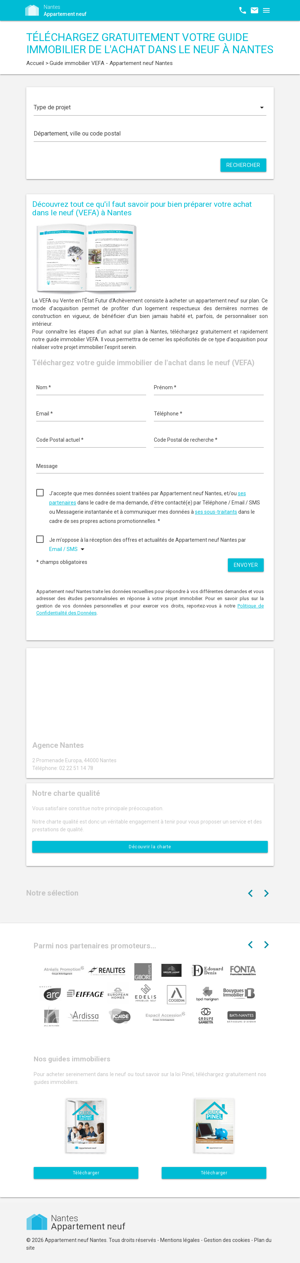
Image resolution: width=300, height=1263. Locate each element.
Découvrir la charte (150, 846)
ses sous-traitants (216, 512)
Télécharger (86, 1172)
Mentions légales (180, 1240)
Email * (44, 414)
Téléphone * (168, 414)
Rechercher (243, 165)
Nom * (43, 387)
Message (47, 466)
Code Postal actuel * (60, 440)
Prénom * (165, 387)
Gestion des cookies (227, 1240)
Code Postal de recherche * (186, 440)
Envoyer (246, 565)
